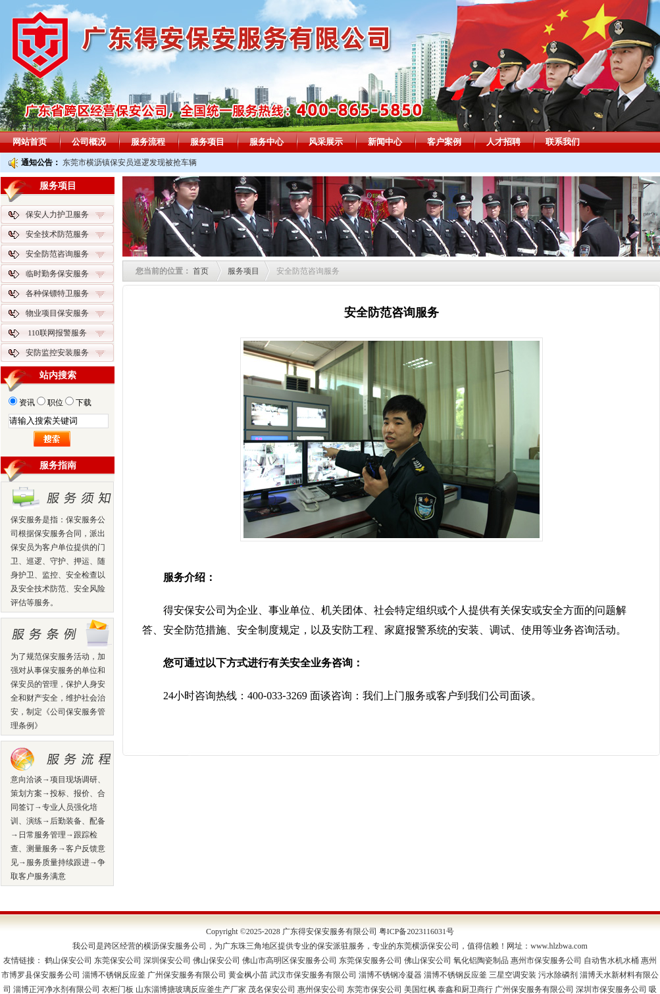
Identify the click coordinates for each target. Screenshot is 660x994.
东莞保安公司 (117, 960)
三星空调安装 (512, 975)
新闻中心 (385, 142)
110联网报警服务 (57, 332)
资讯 (27, 402)
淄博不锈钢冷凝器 (390, 975)
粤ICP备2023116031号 (416, 931)
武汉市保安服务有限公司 (313, 975)
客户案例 (444, 142)
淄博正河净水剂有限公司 (56, 989)
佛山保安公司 (216, 960)
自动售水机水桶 (611, 960)
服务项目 (207, 142)
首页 (201, 271)
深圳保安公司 (167, 960)
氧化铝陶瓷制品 (481, 960)
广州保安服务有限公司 (186, 975)
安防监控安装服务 (57, 352)
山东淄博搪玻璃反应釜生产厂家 (191, 989)
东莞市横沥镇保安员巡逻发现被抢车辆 (130, 162)
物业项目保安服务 (57, 313)
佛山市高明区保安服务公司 (289, 960)
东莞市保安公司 (374, 989)
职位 (55, 402)
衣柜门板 (118, 989)
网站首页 (30, 142)
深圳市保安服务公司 (611, 989)
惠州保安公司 (321, 989)
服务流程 (148, 142)
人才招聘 (503, 142)
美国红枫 (420, 989)
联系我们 (563, 142)
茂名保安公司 (271, 989)
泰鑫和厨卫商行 (465, 989)
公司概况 (89, 142)
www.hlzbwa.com (559, 946)
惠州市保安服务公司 (546, 960)
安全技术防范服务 (57, 234)
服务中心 (266, 142)
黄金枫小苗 (248, 975)
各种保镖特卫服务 (57, 293)
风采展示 (326, 142)
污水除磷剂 (558, 975)
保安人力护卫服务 (57, 214)
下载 (83, 402)
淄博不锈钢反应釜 (113, 975)
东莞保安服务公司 (370, 960)
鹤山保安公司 (68, 960)
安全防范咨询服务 (57, 254)
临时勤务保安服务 (57, 273)
